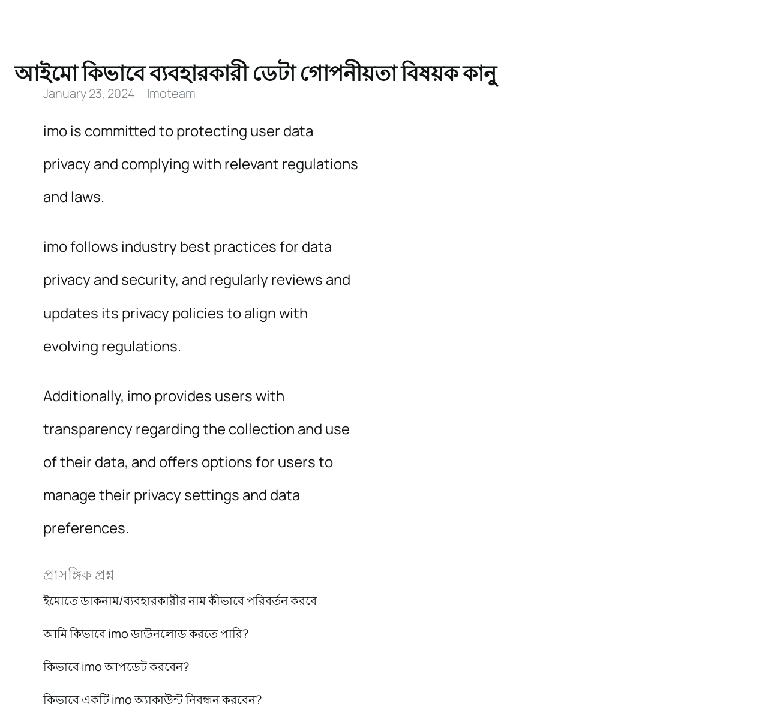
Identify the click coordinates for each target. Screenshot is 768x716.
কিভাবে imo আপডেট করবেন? (116, 666)
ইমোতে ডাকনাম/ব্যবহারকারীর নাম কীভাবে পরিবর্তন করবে (180, 600)
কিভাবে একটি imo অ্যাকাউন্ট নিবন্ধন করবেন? (152, 699)
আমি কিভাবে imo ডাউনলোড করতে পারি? (145, 633)
